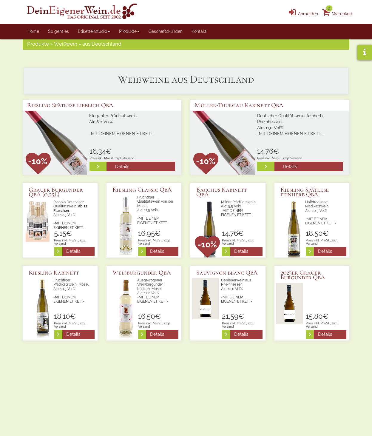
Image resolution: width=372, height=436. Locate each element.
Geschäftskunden (166, 31)
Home (33, 31)
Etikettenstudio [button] (94, 31)
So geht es (58, 31)
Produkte (38, 45)
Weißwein (65, 45)
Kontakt (199, 31)
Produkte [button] (129, 31)
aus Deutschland (101, 45)
